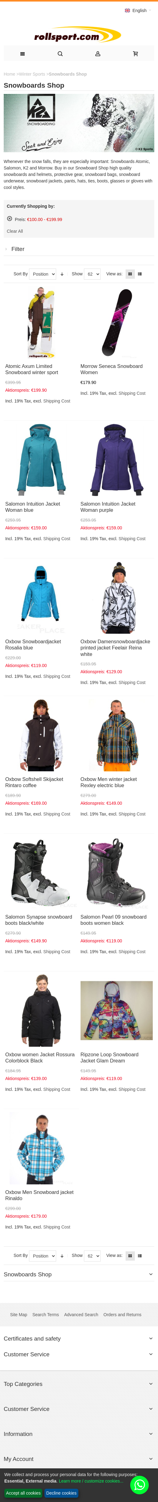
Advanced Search (81, 1314)
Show (77, 273)
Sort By (21, 273)
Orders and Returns (122, 1314)
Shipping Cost (56, 400)
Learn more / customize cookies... (91, 1481)
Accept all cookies (23, 1493)
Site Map (18, 1314)
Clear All (15, 231)
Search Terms (45, 1314)
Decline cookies (61, 1493)
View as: (114, 273)
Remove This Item (9, 218)
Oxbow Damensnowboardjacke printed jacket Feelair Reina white (115, 648)
